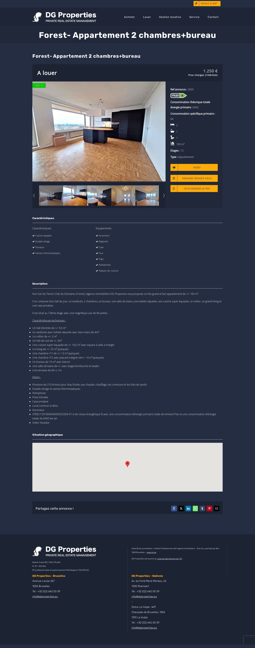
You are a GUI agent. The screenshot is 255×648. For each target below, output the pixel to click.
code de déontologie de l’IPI (169, 559)
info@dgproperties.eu (45, 596)
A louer (47, 73)
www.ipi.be (151, 552)
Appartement (186, 157)
